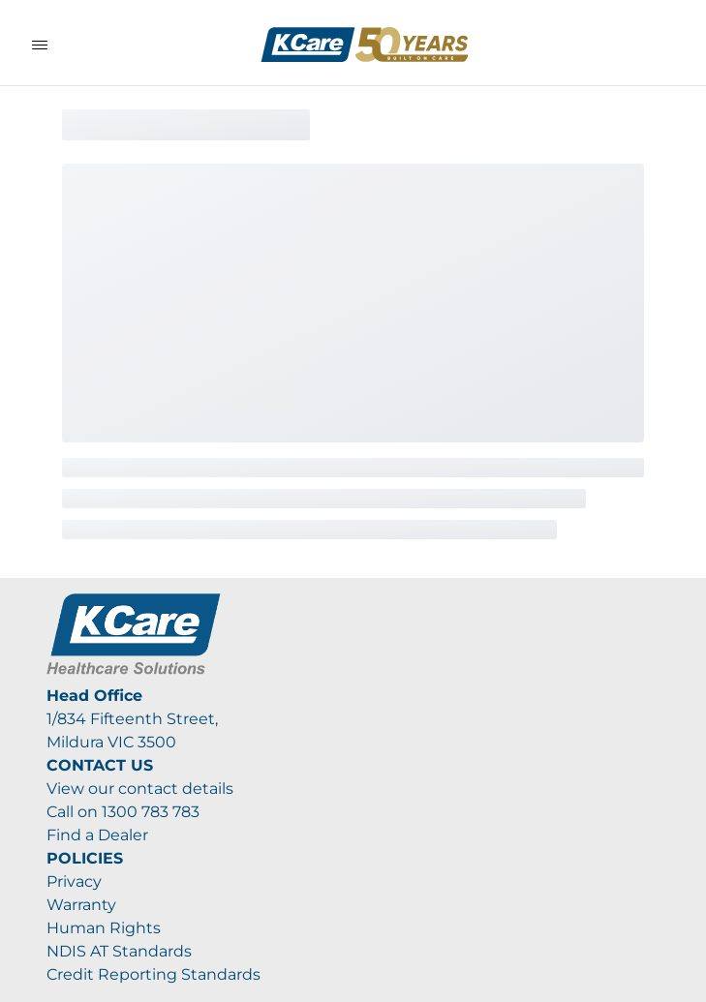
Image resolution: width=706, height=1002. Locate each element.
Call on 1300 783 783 (123, 812)
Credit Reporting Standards (153, 974)
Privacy (74, 881)
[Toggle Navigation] (39, 44)
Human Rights (103, 928)
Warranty (81, 905)
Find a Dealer (97, 835)
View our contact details (139, 788)
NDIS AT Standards (119, 951)
